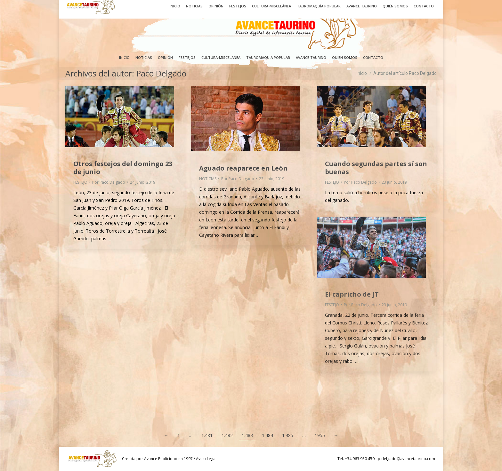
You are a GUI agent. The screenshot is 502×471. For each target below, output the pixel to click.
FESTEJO (80, 182)
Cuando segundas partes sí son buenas (376, 167)
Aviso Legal (206, 458)
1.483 (247, 435)
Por (108, 182)
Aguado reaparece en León (243, 168)
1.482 (227, 435)
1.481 (207, 435)
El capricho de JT (352, 294)
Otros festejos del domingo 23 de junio (122, 167)
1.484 (267, 435)
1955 (320, 435)
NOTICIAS (207, 178)
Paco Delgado (161, 73)
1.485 (287, 435)
